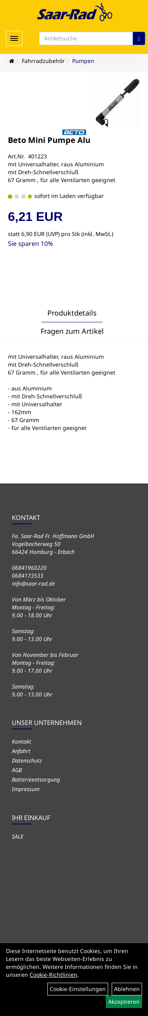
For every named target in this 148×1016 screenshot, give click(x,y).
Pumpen (83, 61)
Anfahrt (21, 751)
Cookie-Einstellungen (78, 989)
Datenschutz (27, 760)
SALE (17, 836)
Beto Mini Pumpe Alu (49, 140)
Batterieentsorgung (36, 779)
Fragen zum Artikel (72, 331)
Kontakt (21, 741)
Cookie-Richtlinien (53, 974)
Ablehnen (127, 989)
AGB (17, 770)
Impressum (25, 789)
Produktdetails (72, 313)
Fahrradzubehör (43, 61)
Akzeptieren (124, 1001)
